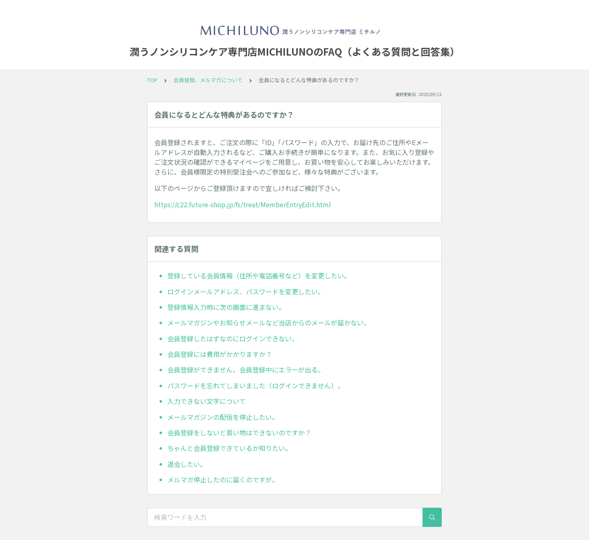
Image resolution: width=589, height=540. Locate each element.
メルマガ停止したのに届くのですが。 (223, 479)
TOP (152, 80)
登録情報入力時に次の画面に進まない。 (226, 307)
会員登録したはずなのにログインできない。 (232, 338)
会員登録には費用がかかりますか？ (219, 354)
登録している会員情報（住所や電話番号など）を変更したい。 (259, 275)
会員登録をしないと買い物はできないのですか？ (239, 432)
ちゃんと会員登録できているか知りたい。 (229, 448)
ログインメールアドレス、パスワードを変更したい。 (245, 291)
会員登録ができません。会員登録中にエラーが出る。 (245, 369)
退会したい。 (187, 464)
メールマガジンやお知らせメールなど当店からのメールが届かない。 (268, 322)
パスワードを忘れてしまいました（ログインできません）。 (255, 385)
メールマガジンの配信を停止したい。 (223, 417)
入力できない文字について (206, 401)
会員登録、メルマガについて (208, 80)
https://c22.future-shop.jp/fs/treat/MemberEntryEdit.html (242, 204)
